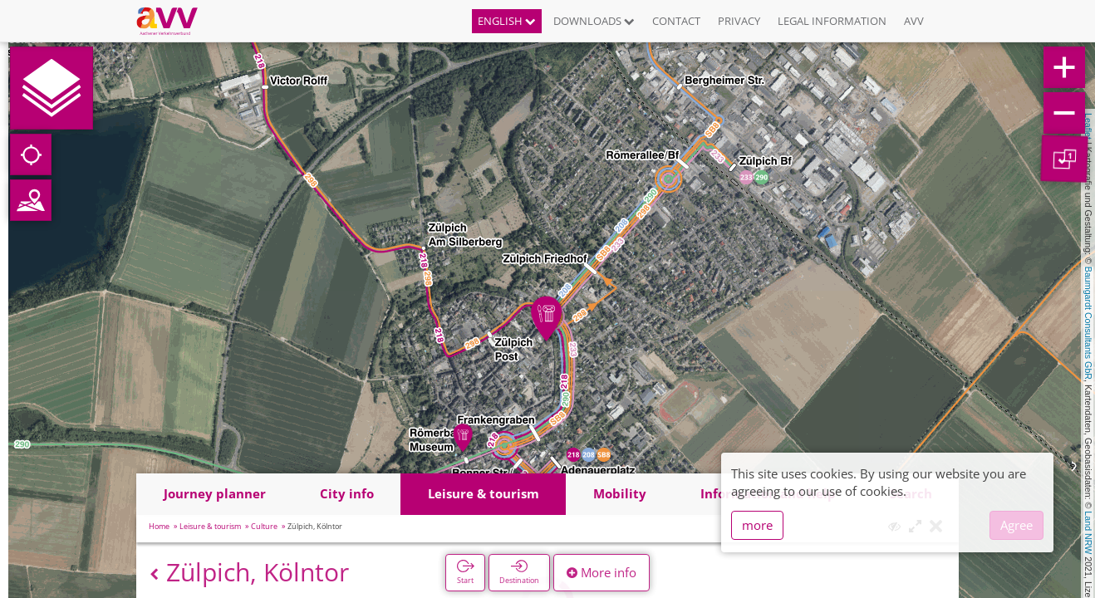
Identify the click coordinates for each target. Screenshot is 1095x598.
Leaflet (1088, 126)
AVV (914, 20)
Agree (1016, 525)
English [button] (507, 20)
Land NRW (1088, 532)
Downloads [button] (594, 20)
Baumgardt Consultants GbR (1088, 323)
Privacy (739, 20)
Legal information (832, 20)
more (757, 525)
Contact (676, 20)
